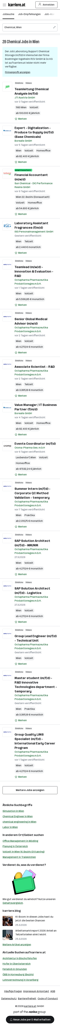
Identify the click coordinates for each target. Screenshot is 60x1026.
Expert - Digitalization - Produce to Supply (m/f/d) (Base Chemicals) (34, 132)
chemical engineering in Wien (19, 821)
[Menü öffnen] (4, 4)
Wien (35, 41)
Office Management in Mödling (20, 840)
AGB (52, 991)
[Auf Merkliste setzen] (21, 119)
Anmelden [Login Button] (46, 5)
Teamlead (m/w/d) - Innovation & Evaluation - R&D (34, 271)
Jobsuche (8, 14)
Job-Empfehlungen (29, 14)
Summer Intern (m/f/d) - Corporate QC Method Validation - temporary (32, 493)
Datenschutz (9, 998)
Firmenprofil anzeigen (17, 72)
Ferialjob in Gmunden (15, 969)
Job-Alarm (50, 14)
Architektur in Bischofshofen (20, 958)
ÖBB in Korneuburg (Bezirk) (18, 974)
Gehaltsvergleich (13, 902)
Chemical (14, 41)
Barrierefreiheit (27, 998)
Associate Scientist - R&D (35, 367)
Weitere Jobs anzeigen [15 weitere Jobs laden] (30, 790)
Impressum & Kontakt (36, 991)
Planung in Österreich (15, 846)
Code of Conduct (48, 998)
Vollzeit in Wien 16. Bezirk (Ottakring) (23, 851)
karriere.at (38, 952)
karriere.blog (12, 911)
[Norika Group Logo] (30, 1012)
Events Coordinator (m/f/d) (35, 444)
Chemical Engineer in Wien (18, 816)
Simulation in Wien (13, 811)
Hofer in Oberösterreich (17, 963)
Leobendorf (22, 457)
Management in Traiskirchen (19, 857)
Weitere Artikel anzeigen (17, 944)
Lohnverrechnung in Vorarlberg (20, 979)
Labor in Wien (10, 827)
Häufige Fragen (13, 991)
